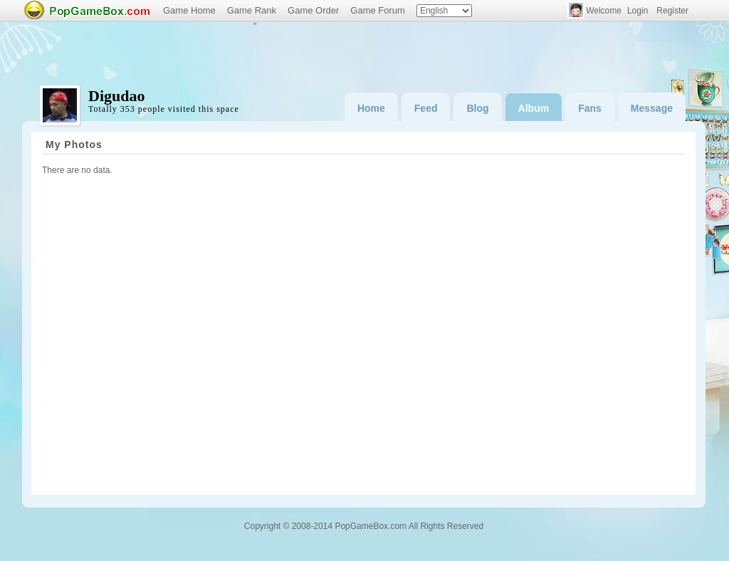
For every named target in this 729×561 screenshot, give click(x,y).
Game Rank (251, 10)
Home (371, 108)
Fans (590, 108)
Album (534, 108)
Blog (477, 108)
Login (637, 11)
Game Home (189, 10)
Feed (426, 108)
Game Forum (377, 10)
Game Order (313, 10)
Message (652, 108)
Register (672, 11)
